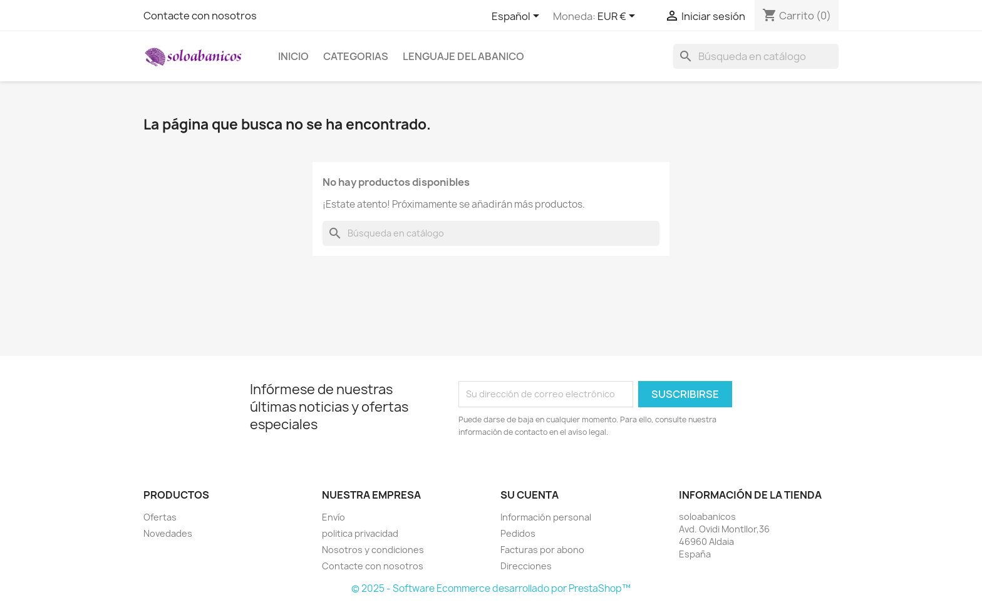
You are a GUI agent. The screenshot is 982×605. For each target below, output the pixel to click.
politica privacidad (360, 533)
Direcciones (526, 566)
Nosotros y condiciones (373, 550)
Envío (333, 517)
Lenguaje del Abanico (463, 56)
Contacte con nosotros (200, 16)
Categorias (355, 56)
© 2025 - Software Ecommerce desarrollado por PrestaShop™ (491, 588)
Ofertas (160, 517)
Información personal (545, 517)
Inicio (293, 56)
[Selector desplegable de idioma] (518, 16)
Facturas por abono (542, 550)
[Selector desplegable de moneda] (618, 16)
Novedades (167, 533)
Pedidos (517, 533)
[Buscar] (756, 56)
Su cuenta (529, 495)
